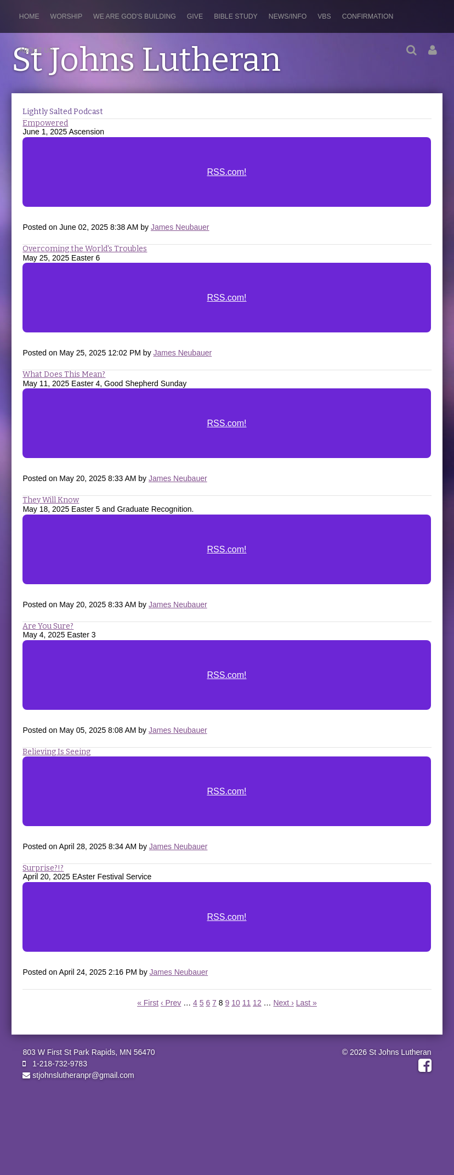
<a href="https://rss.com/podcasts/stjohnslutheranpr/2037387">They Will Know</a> (226, 557)
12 (257, 1002)
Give (195, 16)
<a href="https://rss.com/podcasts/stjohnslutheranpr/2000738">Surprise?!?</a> (226, 924)
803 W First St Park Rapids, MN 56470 (88, 1052)
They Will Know (50, 500)
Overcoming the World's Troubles (84, 248)
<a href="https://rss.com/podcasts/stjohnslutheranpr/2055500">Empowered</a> (226, 179)
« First (147, 1002)
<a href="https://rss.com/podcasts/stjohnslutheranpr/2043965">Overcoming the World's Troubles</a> (226, 305)
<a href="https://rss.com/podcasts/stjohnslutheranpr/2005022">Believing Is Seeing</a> (226, 798)
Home (29, 16)
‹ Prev (171, 1002)
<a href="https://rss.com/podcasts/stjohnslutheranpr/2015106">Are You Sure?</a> (226, 682)
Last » (306, 1002)
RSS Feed (415, 134)
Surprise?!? (43, 868)
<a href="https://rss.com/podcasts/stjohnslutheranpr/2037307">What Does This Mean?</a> (226, 430)
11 (246, 1002)
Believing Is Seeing (56, 751)
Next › (283, 1002)
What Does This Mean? (63, 374)
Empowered (45, 123)
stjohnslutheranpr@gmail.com (78, 1075)
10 (235, 1002)
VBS (324, 16)
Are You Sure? (47, 626)
